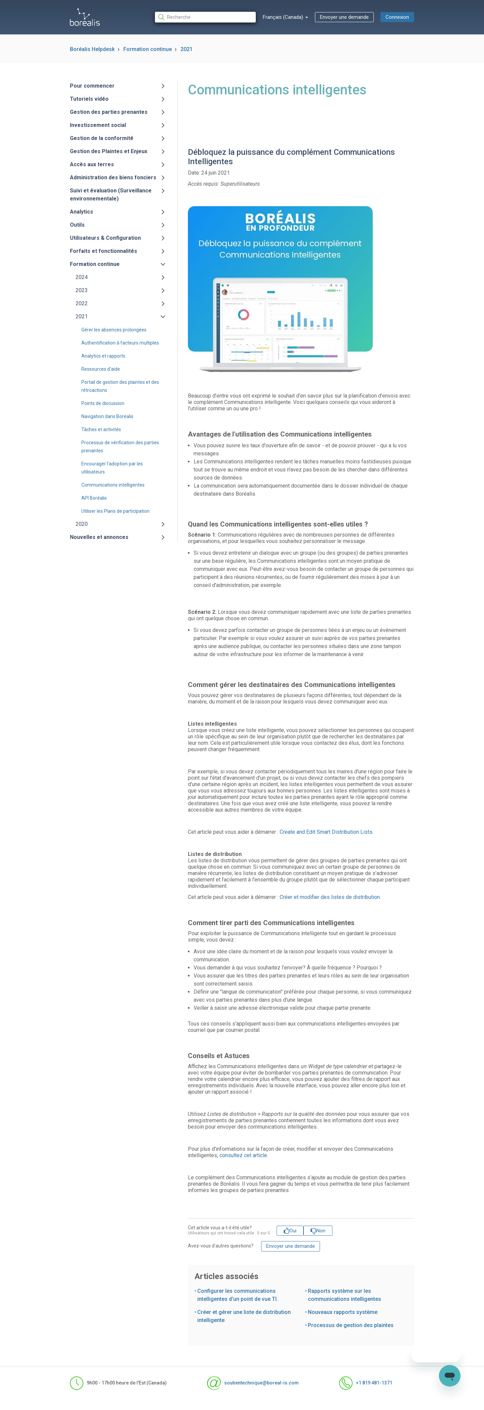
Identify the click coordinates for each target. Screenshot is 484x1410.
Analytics (81, 212)
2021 (186, 49)
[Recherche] (205, 17)
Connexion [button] (397, 17)
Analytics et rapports (103, 356)
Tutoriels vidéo (89, 99)
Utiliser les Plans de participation (115, 511)
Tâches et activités (101, 429)
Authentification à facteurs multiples (120, 343)
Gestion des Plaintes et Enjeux (108, 151)
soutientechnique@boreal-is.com (252, 1383)
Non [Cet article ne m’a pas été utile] (320, 1231)
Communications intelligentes (113, 485)
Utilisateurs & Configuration (105, 238)
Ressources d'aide (100, 369)
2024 (82, 277)
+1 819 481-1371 (365, 1383)
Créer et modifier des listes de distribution (330, 897)
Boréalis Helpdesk (92, 49)
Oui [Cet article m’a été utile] (292, 1231)
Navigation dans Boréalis (107, 416)
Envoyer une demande (344, 17)
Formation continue (147, 49)
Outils (77, 225)
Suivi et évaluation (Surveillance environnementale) (111, 194)
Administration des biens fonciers (113, 177)
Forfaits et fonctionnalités (103, 251)
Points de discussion (102, 403)
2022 (82, 303)
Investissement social (98, 125)
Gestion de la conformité (101, 138)
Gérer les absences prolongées (114, 329)
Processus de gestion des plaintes (351, 1325)
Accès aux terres (92, 164)
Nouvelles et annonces (99, 537)
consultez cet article (243, 1155)
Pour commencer (92, 86)
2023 (82, 290)
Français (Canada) (284, 17)
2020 (82, 524)
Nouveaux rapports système (342, 1312)
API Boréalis (94, 498)
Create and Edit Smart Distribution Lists (326, 832)
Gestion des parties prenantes (109, 112)
